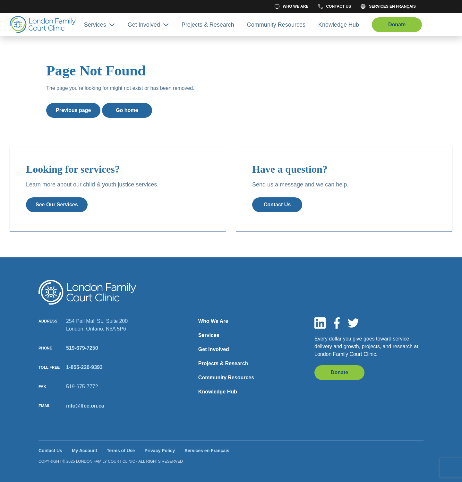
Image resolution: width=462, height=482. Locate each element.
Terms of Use (121, 450)
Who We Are (291, 6)
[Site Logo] (43, 24)
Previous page (73, 110)
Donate (397, 24)
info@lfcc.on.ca (85, 406)
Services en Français (388, 6)
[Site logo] (87, 292)
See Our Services (57, 204)
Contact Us (334, 6)
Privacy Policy (159, 450)
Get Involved (148, 25)
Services (99, 25)
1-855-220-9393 (84, 367)
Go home (127, 110)
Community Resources (276, 25)
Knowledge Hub (338, 25)
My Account (84, 450)
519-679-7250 (82, 348)
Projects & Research (208, 25)
